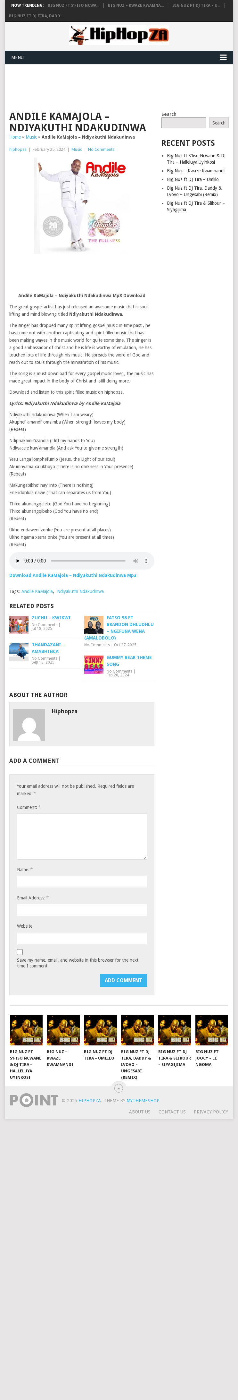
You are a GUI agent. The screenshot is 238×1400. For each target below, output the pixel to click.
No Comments (101, 149)
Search (168, 114)
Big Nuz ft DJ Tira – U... (196, 5)
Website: (25, 926)
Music (31, 137)
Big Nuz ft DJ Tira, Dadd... (36, 16)
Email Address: (32, 898)
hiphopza (18, 149)
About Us (140, 1111)
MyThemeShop (143, 1100)
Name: (24, 869)
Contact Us (172, 1111)
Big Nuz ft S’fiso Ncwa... (73, 5)
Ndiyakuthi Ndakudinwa (80, 591)
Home (15, 137)
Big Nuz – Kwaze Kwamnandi (196, 170)
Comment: (28, 807)
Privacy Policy (211, 1111)
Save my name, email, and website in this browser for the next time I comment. (77, 963)
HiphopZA (89, 1100)
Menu (17, 57)
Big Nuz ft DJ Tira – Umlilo (193, 179)
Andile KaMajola (37, 591)
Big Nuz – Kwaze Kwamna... (136, 5)
